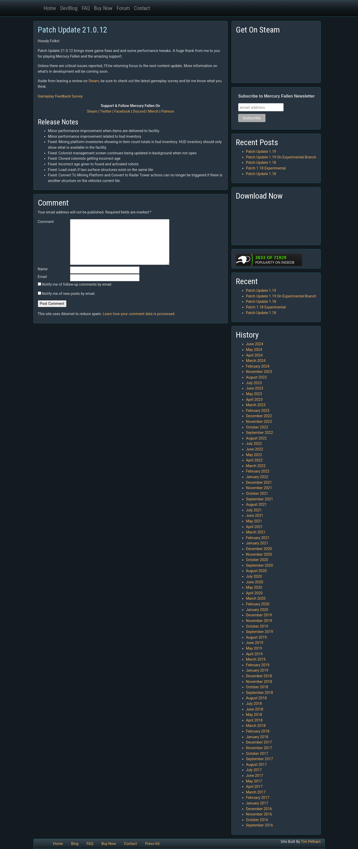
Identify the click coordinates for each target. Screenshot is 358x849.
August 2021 (256, 504)
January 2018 (257, 737)
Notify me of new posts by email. (68, 294)
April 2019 (254, 654)
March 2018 (256, 726)
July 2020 (254, 576)
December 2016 (259, 809)
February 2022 (258, 471)
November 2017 (259, 748)
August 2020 (256, 571)
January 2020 (257, 610)
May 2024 (254, 350)
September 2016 (259, 825)
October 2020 (257, 560)
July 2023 (254, 383)
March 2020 (256, 598)
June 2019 (254, 643)
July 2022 (254, 444)
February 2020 (258, 604)
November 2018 (259, 682)
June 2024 (254, 344)
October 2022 (257, 427)
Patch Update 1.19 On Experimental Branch (281, 157)
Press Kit (152, 844)
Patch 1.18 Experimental (266, 168)
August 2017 (256, 764)
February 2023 (258, 411)
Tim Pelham (311, 842)
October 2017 (257, 753)
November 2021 (259, 488)
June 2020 (254, 582)
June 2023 (254, 388)
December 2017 (259, 742)
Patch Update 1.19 (261, 151)
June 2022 (254, 449)
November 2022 (259, 422)
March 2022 (256, 466)
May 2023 (254, 394)
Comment (46, 222)
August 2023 (256, 377)
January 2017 (257, 803)
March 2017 (256, 792)
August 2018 (256, 698)
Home (49, 8)
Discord (139, 111)
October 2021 (257, 493)
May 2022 (254, 455)
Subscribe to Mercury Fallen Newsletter (276, 96)
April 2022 (254, 460)
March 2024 (256, 361)
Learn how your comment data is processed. (139, 314)
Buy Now (103, 8)
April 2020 (254, 593)
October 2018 (257, 687)
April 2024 (254, 355)
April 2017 (254, 786)
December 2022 (259, 416)
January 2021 (257, 543)
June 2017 (254, 775)
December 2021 (259, 482)
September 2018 (259, 693)
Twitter (105, 111)
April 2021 (254, 527)
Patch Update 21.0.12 (72, 30)
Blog (74, 844)
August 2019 (256, 637)
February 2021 (258, 538)
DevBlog (68, 8)
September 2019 (259, 632)
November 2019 (259, 621)
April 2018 (254, 720)
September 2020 (259, 565)
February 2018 (258, 731)
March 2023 (256, 405)
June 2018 (254, 709)
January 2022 (257, 477)
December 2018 (259, 676)
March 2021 (256, 532)
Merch (153, 111)
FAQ (86, 8)
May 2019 (254, 648)
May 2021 (254, 521)
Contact (142, 8)
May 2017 (254, 781)
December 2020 (259, 549)
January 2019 (257, 670)
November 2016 (259, 814)
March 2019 (256, 659)
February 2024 (258, 366)
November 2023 (259, 372)
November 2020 (259, 554)
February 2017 (258, 798)
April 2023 (254, 399)
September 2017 (259, 759)
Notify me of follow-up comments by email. (77, 284)
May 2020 (254, 587)
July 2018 (254, 704)
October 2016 (257, 820)
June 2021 (254, 515)
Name (43, 269)
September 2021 (259, 499)
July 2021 (254, 510)
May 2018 (254, 715)
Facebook (122, 111)
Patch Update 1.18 (261, 162)
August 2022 (256, 438)
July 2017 (254, 770)
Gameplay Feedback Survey (60, 96)
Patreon (167, 111)
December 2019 (259, 615)
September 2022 (259, 433)
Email (42, 277)
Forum (123, 8)
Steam (93, 81)
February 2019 (258, 665)
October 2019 (257, 626)
